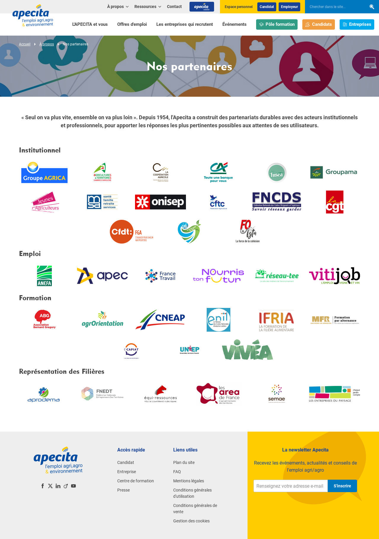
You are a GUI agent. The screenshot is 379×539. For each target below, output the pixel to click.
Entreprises (357, 24)
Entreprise (126, 471)
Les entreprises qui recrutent (184, 24)
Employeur (289, 7)
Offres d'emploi (132, 24)
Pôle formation (277, 24)
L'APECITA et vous (90, 24)
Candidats (318, 24)
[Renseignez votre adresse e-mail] (290, 486)
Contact (174, 6)
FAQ (177, 471)
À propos (46, 44)
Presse (123, 490)
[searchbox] (333, 6)
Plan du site (184, 462)
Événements (234, 24)
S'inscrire (342, 486)
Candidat (267, 7)
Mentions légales (188, 480)
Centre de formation (135, 480)
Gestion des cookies (191, 521)
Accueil (24, 44)
